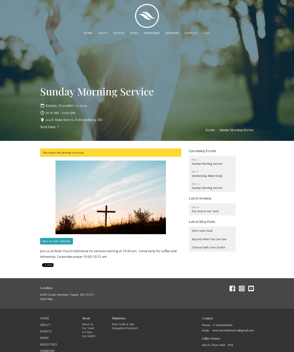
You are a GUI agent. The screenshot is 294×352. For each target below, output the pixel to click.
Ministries (152, 33)
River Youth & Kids (123, 324)
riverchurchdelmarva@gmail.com (233, 330)
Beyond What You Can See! (209, 239)
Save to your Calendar (56, 241)
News (134, 33)
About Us (87, 324)
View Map (46, 299)
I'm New (87, 332)
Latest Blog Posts (202, 221)
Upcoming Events (202, 151)
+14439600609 (222, 325)
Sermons (172, 33)
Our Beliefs (88, 336)
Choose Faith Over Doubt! (208, 247)
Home (88, 33)
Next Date (50, 127)
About (103, 33)
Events (118, 33)
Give (207, 33)
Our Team (88, 328)
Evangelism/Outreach (125, 328)
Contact (191, 33)
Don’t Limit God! (202, 230)
